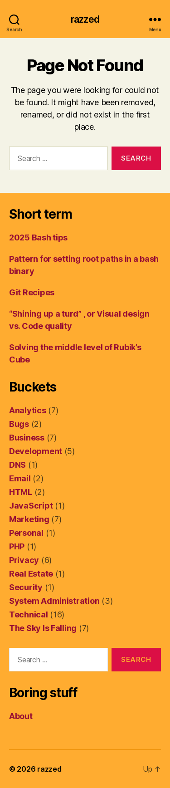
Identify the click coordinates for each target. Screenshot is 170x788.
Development (35, 451)
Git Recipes (31, 292)
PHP (16, 546)
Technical (28, 614)
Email (20, 478)
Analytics (27, 410)
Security (26, 587)
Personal (26, 533)
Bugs (19, 424)
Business (26, 437)
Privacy (24, 560)
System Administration (54, 601)
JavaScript (31, 505)
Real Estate (31, 573)
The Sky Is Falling (43, 628)
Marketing (29, 519)
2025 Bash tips (38, 237)
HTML (20, 492)
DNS (17, 465)
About (21, 716)
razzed (85, 19)
